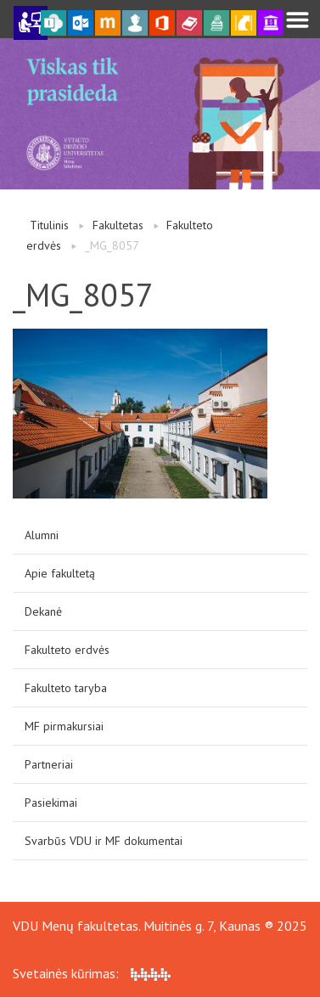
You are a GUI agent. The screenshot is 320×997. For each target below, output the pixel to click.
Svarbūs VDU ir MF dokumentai (103, 840)
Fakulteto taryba (66, 688)
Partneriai (49, 764)
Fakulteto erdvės (67, 649)
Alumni (42, 535)
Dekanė (43, 611)
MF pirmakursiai (64, 726)
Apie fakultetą (60, 573)
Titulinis (49, 225)
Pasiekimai (51, 802)
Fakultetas (118, 225)
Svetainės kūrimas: (92, 973)
